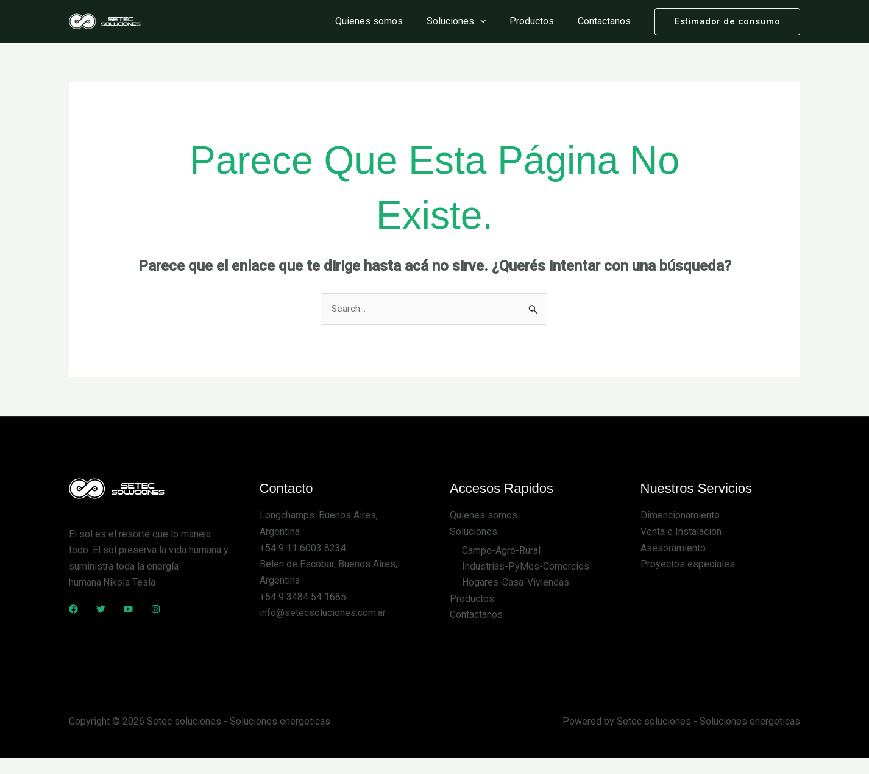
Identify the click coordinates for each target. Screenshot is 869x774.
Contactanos (606, 21)
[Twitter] (100, 609)
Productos (538, 21)
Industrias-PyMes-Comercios (525, 566)
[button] (727, 21)
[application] (490, 21)
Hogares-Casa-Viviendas (515, 583)
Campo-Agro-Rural (501, 550)
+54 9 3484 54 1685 (303, 596)
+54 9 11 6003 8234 (303, 548)
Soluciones (466, 21)
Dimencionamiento (680, 515)
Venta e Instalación (681, 532)
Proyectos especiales (687, 564)
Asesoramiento (673, 548)
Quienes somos (383, 21)
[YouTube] (128, 609)
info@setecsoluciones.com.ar (323, 612)
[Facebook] (73, 609)
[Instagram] (155, 609)
